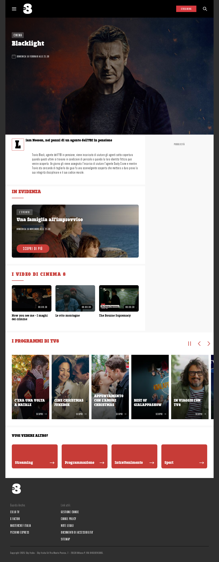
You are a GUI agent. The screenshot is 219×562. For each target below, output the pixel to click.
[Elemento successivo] (209, 343)
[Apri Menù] (16, 8)
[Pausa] (189, 343)
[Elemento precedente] (199, 343)
